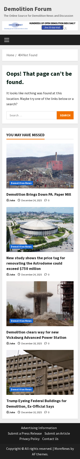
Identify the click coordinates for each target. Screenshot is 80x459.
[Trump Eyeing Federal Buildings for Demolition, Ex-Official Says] (40, 372)
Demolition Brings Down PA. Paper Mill (38, 194)
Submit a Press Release (25, 433)
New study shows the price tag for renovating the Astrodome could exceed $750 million (35, 263)
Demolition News (21, 183)
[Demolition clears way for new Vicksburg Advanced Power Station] (40, 303)
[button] (6, 39)
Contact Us (50, 439)
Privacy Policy (29, 439)
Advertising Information (39, 428)
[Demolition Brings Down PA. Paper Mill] (40, 166)
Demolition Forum (28, 9)
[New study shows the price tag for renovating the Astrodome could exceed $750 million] (40, 229)
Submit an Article (57, 433)
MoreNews (62, 448)
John (12, 200)
